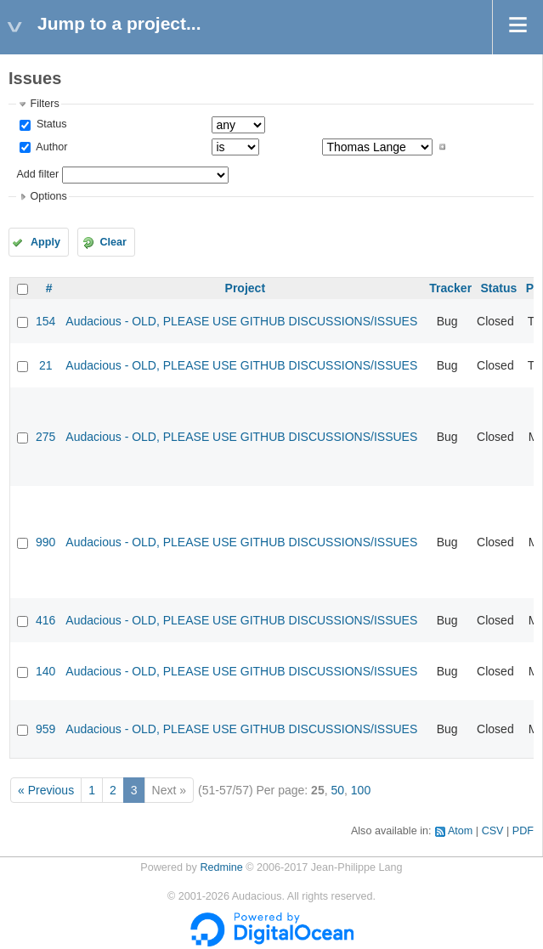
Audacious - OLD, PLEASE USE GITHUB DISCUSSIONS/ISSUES (241, 321)
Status (49, 124)
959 (45, 729)
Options (48, 196)
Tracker (450, 288)
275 (45, 436)
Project (245, 288)
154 (45, 321)
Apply (45, 242)
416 (45, 620)
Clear (113, 242)
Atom (460, 831)
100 (360, 790)
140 (45, 671)
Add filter (37, 174)
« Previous (46, 790)
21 (46, 365)
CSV (493, 831)
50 (337, 790)
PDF (523, 831)
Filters (44, 104)
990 (45, 542)
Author (50, 147)
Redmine (221, 867)
